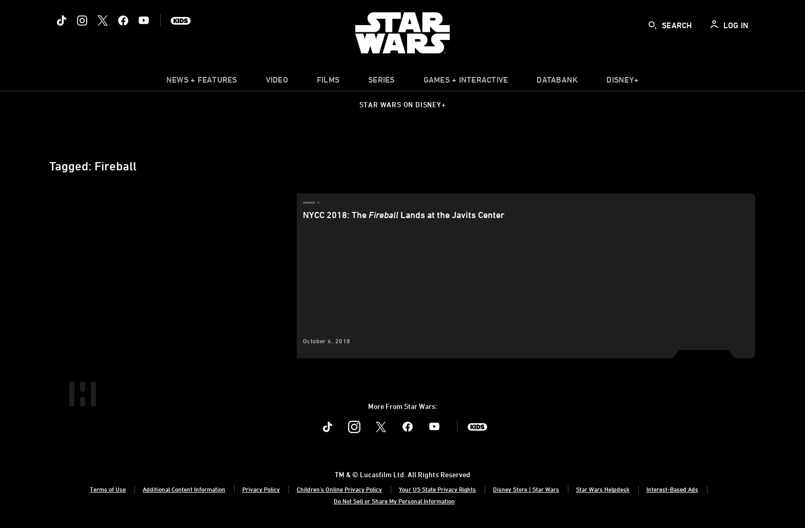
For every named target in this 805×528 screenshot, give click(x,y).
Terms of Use (108, 489)
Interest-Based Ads (672, 489)
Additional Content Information (184, 489)
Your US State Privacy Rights (437, 489)
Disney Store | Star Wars (526, 489)
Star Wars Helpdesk (602, 489)
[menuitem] (277, 82)
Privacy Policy (261, 489)
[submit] (652, 25)
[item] (202, 82)
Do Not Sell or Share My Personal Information (394, 500)
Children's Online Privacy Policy (339, 489)
